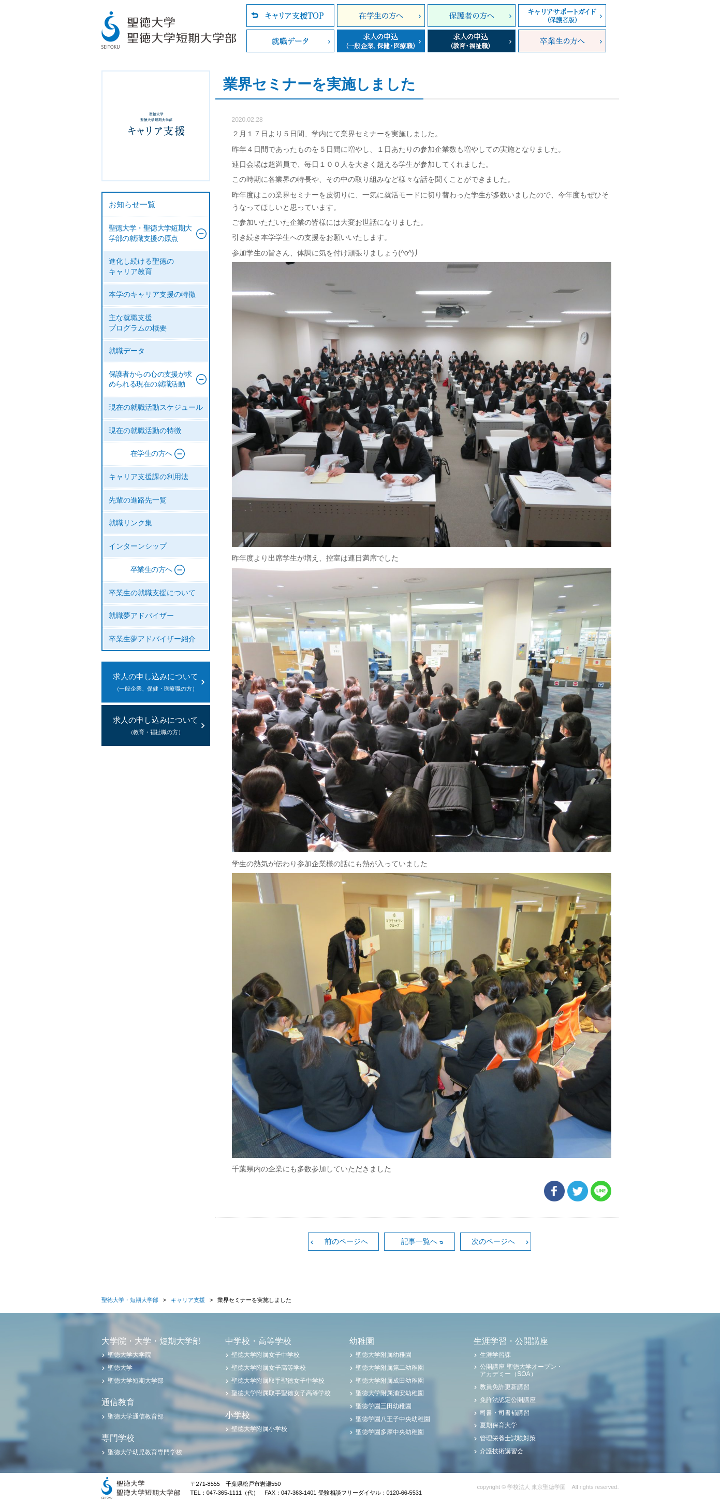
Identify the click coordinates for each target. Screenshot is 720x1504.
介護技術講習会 (501, 1451)
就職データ (290, 41)
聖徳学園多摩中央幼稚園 (390, 1432)
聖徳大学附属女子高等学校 (268, 1367)
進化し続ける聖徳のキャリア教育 (141, 266)
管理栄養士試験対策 (508, 1438)
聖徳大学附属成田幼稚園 (390, 1380)
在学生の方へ (381, 15)
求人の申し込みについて (155, 683)
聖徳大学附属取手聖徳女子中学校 (278, 1380)
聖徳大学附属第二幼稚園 (390, 1367)
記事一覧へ (419, 1241)
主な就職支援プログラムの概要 (138, 323)
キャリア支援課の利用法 (148, 477)
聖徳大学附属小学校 (259, 1429)
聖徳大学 (120, 1367)
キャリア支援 (188, 1300)
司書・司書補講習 (505, 1412)
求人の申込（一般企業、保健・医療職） (381, 41)
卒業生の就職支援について (152, 593)
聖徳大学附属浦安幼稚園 (390, 1393)
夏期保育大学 (498, 1425)
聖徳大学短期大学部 (136, 1380)
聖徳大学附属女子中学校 (265, 1354)
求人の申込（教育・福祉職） (472, 41)
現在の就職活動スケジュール (156, 407)
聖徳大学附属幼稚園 (384, 1354)
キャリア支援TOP (290, 15)
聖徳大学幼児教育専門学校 (145, 1452)
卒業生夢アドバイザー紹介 (152, 639)
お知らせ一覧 (132, 204)
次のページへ (493, 1241)
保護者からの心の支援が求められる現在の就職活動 (150, 379)
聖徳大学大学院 (129, 1354)
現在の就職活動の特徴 (145, 431)
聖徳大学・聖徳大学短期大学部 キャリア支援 (155, 125)
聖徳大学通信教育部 (136, 1416)
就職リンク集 (130, 523)
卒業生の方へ (562, 41)
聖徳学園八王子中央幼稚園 (393, 1419)
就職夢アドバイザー (141, 616)
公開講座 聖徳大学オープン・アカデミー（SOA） (521, 1370)
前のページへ (346, 1241)
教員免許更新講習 (505, 1387)
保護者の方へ (472, 15)
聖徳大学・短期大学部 (129, 1300)
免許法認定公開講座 (508, 1399)
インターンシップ (138, 546)
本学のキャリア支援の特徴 (152, 294)
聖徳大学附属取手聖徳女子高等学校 (281, 1393)
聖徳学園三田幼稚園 (384, 1406)
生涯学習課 (495, 1354)
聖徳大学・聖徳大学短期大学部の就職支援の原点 (150, 233)
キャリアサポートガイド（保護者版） (562, 15)
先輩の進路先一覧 (138, 500)
